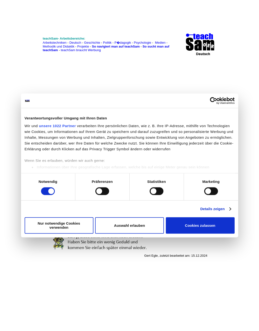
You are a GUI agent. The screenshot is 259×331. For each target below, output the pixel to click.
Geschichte (92, 42)
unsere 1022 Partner (57, 126)
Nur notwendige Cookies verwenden (59, 225)
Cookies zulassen (200, 225)
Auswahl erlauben (129, 225)
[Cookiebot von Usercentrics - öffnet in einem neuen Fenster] (213, 100)
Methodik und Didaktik (59, 46)
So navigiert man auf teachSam (116, 46)
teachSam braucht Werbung (81, 50)
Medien (160, 42)
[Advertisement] (25, 14)
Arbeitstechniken (55, 42)
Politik (107, 42)
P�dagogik (122, 42)
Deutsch (75, 42)
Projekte (83, 46)
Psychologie (142, 42)
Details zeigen (212, 209)
